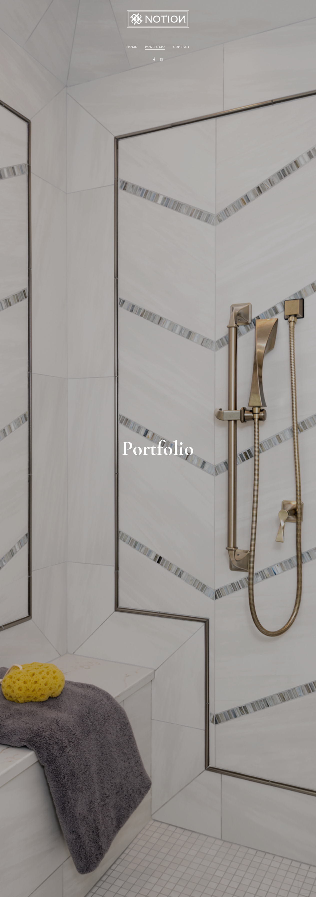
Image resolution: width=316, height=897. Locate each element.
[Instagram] (162, 59)
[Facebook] (154, 59)
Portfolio (155, 47)
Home (131, 47)
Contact (181, 47)
